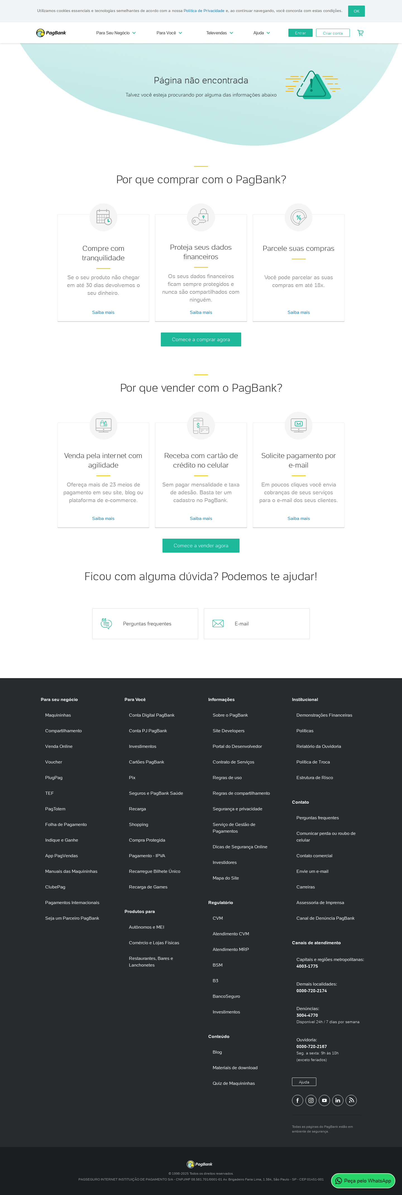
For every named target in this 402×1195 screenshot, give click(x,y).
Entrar (300, 32)
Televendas (219, 32)
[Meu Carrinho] (360, 33)
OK (356, 11)
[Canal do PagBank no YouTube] (324, 1100)
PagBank (61, 33)
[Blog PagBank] (351, 1100)
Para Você (169, 32)
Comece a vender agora (201, 545)
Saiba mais (103, 312)
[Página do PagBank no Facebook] (297, 1100)
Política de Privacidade (204, 10)
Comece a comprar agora (201, 339)
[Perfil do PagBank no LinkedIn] (337, 1100)
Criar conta (333, 33)
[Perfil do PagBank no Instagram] (311, 1100)
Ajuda (261, 32)
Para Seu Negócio (116, 32)
